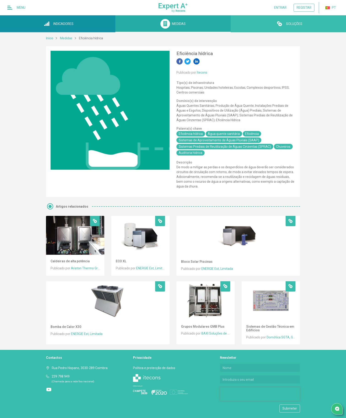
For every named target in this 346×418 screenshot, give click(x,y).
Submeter (289, 408)
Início (49, 38)
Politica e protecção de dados (154, 368)
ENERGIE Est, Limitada (152, 268)
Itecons (202, 72)
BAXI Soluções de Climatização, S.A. (227, 333)
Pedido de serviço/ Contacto (338, 409)
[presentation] (249, 394)
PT (330, 7)
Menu (16, 7)
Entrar (280, 7)
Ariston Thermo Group (87, 268)
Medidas (66, 38)
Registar (304, 7)
